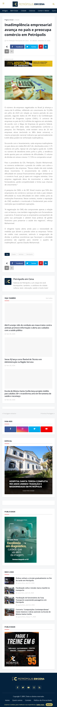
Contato (28, 700)
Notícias (21, 254)
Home (7, 700)
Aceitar (49, 705)
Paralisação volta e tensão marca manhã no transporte (33, 589)
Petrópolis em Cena (23, 279)
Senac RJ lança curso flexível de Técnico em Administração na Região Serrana (23, 360)
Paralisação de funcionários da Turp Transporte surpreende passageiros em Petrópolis (31, 600)
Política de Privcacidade (43, 700)
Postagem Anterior (9, 413)
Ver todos (49, 298)
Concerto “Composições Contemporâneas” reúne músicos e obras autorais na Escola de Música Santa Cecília (33, 611)
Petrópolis (30, 254)
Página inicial (9, 20)
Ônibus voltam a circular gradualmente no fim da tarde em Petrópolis (34, 579)
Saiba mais (40, 705)
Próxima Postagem (47, 413)
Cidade (17, 20)
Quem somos (17, 700)
